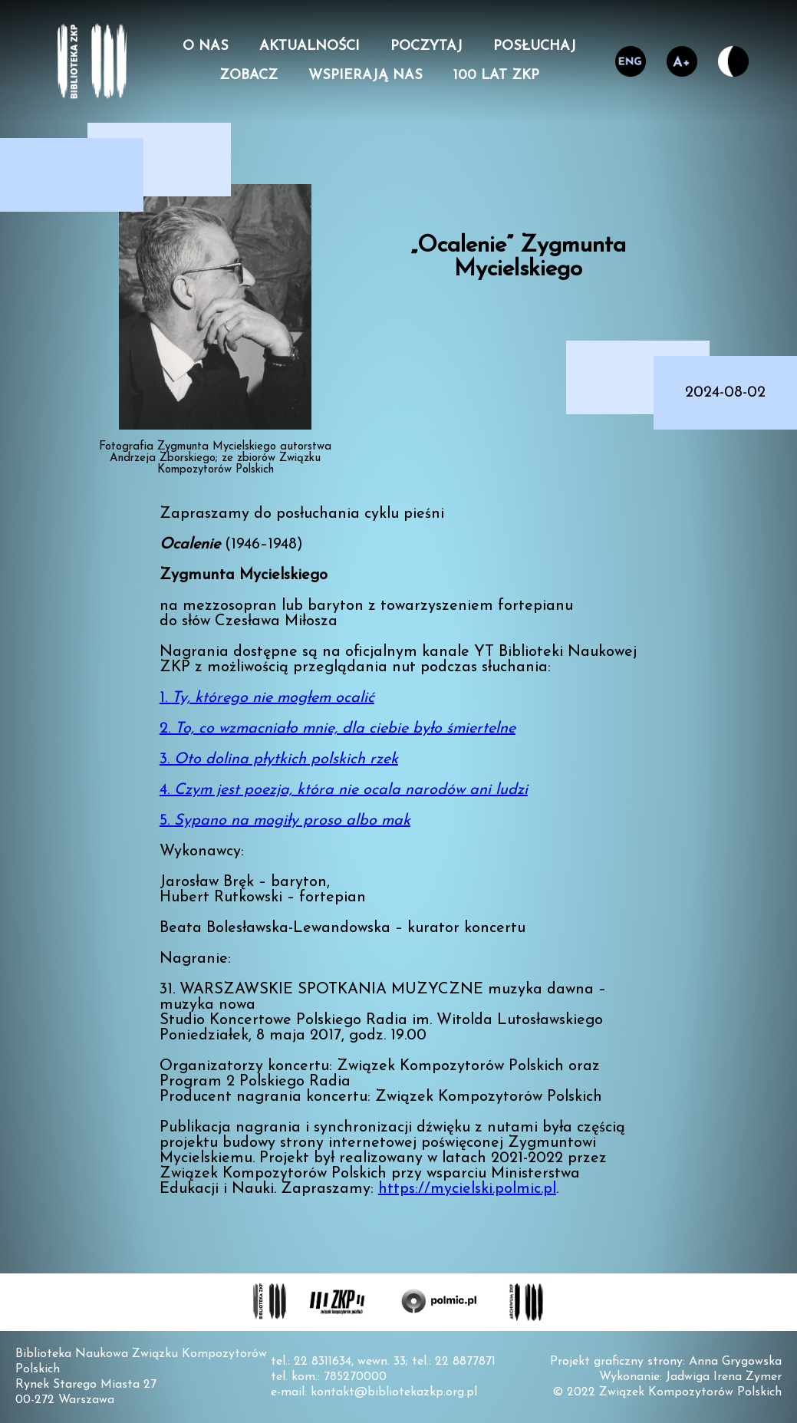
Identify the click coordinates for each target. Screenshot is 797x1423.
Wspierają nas (365, 76)
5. (285, 820)
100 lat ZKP (496, 76)
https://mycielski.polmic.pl (467, 1189)
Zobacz (248, 76)
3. (279, 759)
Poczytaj (426, 47)
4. (344, 790)
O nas (206, 47)
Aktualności (309, 47)
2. (337, 728)
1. (267, 698)
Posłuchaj (534, 47)
